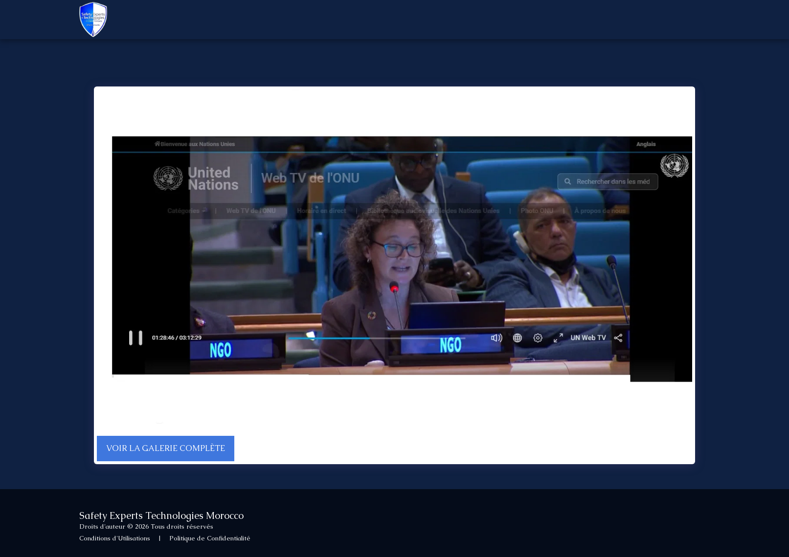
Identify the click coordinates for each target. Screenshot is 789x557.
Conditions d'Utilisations (114, 538)
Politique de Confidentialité (209, 538)
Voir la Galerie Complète (165, 448)
